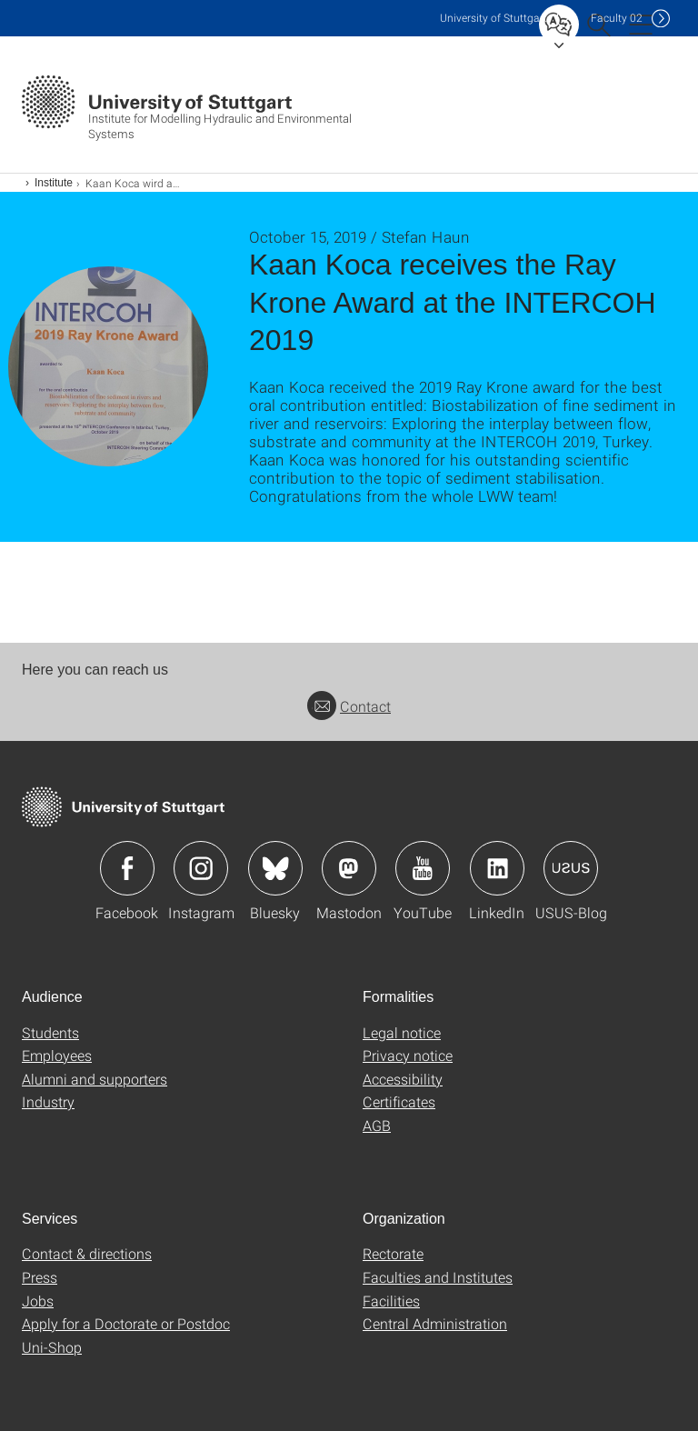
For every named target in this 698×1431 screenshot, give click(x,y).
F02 (617, 18)
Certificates (399, 1101)
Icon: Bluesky (275, 868)
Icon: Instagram (201, 868)
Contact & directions (87, 1253)
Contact (349, 706)
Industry (48, 1101)
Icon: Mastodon (349, 868)
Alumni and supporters (94, 1078)
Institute (54, 182)
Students (50, 1032)
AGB (377, 1125)
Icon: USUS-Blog (570, 868)
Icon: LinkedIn (497, 868)
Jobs (38, 1300)
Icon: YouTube (422, 868)
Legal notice (402, 1032)
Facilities (391, 1300)
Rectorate (393, 1253)
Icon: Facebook (127, 868)
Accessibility (403, 1078)
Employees (57, 1055)
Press (39, 1276)
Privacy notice (408, 1055)
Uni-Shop (52, 1346)
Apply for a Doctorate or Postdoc (126, 1323)
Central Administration (435, 1323)
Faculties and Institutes (438, 1276)
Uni (493, 18)
